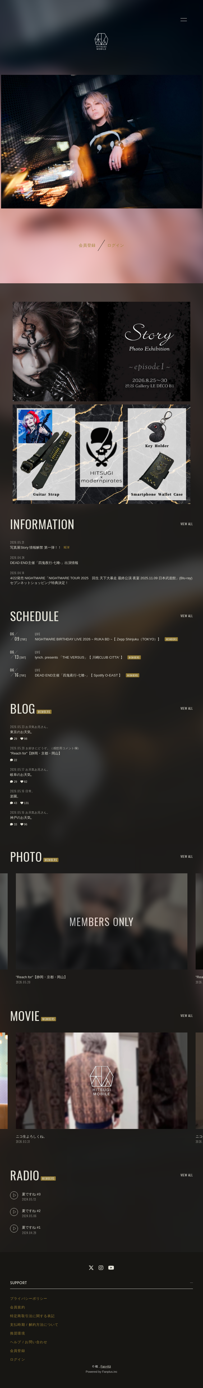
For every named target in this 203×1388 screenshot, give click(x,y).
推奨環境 (17, 1333)
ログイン (115, 245)
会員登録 (87, 245)
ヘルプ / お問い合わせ (28, 1342)
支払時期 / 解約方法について (34, 1325)
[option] (101, 929)
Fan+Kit (105, 1366)
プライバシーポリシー (28, 1299)
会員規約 (17, 1307)
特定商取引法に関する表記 (32, 1316)
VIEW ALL (187, 523)
